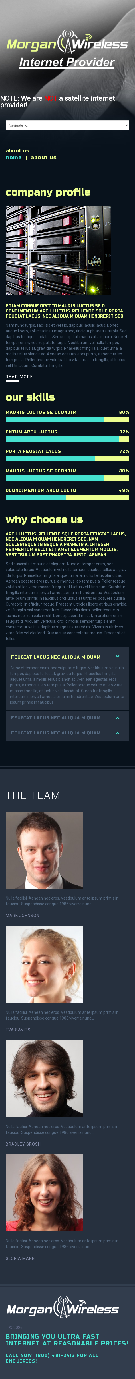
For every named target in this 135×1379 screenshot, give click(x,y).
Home (14, 157)
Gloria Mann (20, 1258)
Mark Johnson (22, 915)
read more (19, 376)
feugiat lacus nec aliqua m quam (56, 657)
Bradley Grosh (23, 1144)
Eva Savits (18, 1030)
